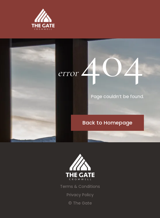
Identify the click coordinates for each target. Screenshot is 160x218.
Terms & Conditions (80, 186)
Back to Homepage (107, 122)
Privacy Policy (80, 195)
